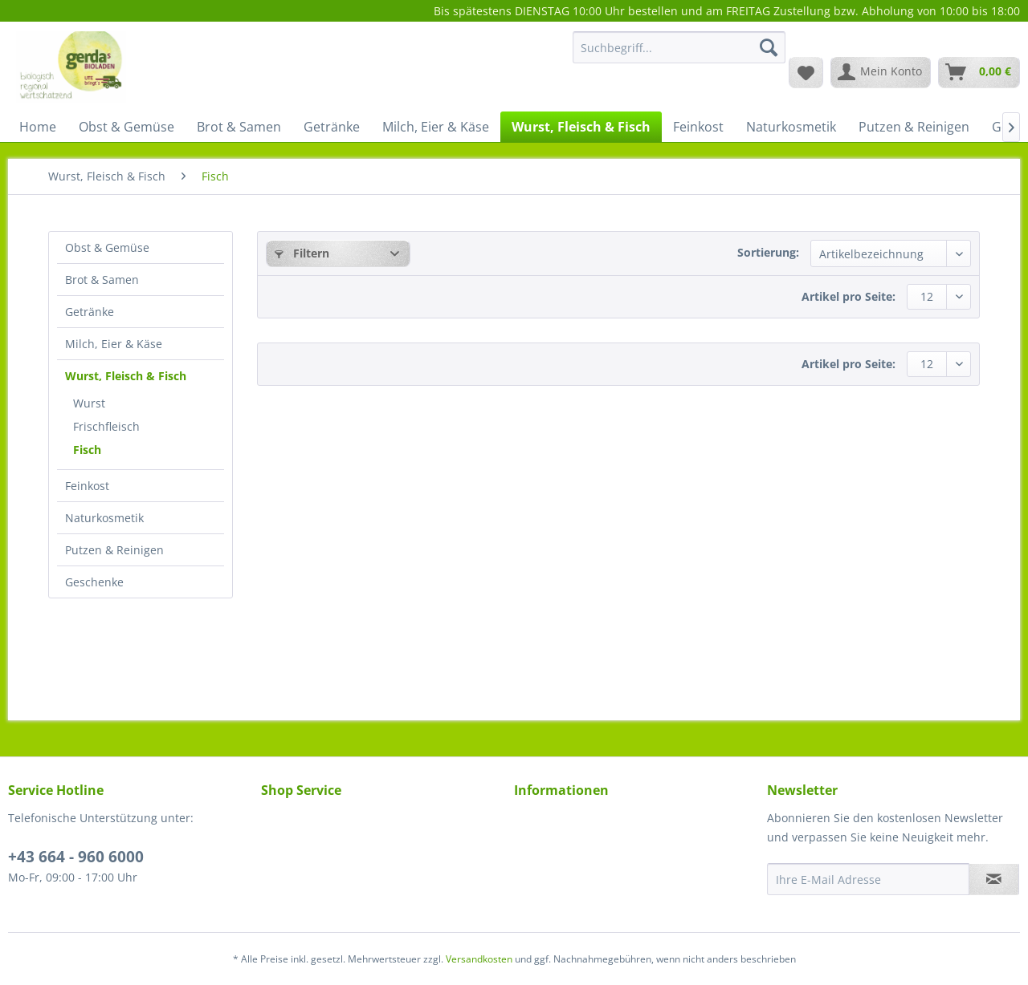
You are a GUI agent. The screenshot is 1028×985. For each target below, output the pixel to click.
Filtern (302, 253)
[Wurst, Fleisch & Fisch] (581, 126)
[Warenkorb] (979, 72)
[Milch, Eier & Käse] (435, 126)
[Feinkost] (698, 126)
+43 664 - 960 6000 (76, 856)
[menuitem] (679, 55)
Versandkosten (479, 959)
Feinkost (87, 485)
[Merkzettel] (806, 72)
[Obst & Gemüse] (126, 126)
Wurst (89, 403)
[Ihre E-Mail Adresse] (868, 879)
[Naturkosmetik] (791, 126)
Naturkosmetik (104, 517)
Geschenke (94, 582)
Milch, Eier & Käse (113, 343)
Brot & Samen (102, 279)
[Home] (37, 126)
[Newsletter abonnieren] (994, 879)
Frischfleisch (106, 426)
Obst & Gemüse (107, 247)
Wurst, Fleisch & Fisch (125, 375)
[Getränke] (331, 126)
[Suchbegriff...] (679, 47)
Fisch (87, 449)
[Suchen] (768, 47)
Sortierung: (768, 252)
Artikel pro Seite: (848, 296)
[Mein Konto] (880, 72)
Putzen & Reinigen (114, 549)
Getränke (89, 311)
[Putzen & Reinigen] (914, 126)
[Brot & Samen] (239, 126)
